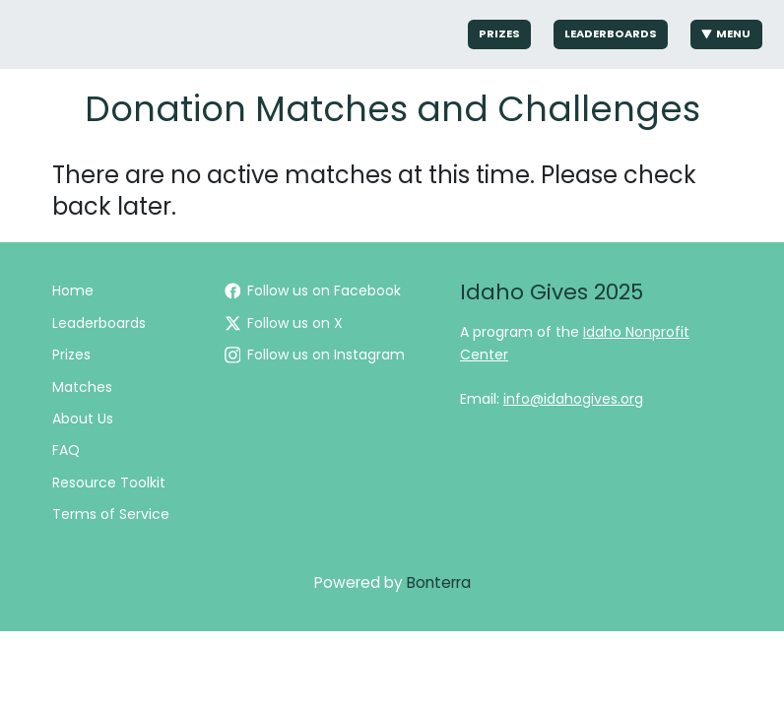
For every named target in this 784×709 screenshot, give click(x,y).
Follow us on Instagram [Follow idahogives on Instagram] (315, 354)
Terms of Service (110, 514)
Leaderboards (610, 33)
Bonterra (439, 582)
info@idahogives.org (573, 399)
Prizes (499, 33)
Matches (82, 387)
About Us (82, 418)
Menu (726, 33)
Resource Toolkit (108, 482)
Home (73, 290)
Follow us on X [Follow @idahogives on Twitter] (284, 323)
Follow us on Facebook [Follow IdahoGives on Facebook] (313, 290)
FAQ (66, 450)
